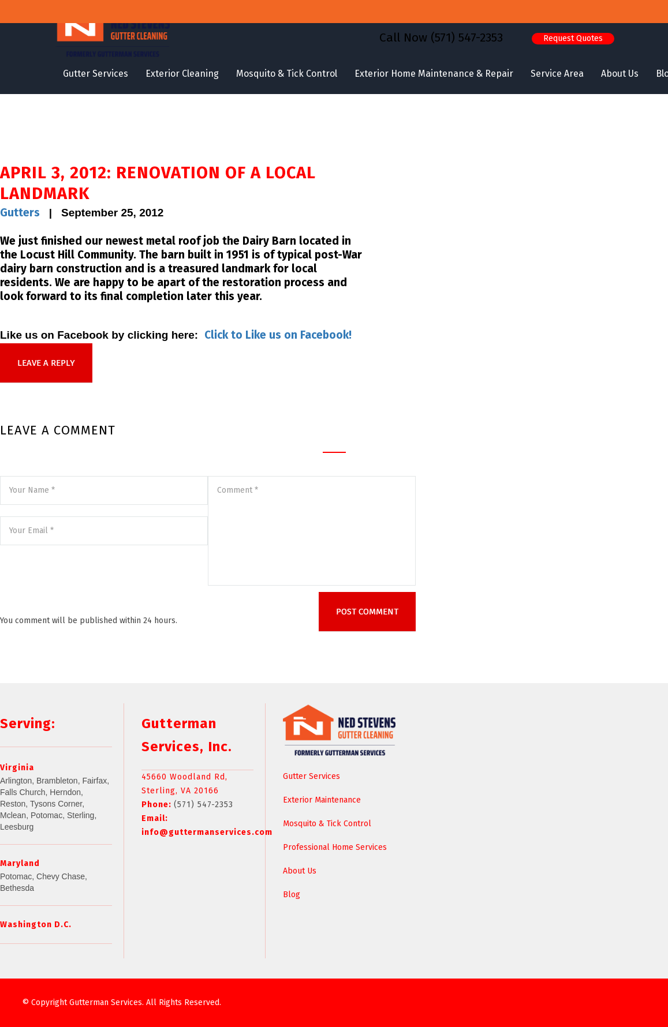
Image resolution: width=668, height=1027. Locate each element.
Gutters (20, 212)
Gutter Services (95, 73)
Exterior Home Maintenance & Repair (433, 73)
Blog (291, 894)
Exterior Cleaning (182, 73)
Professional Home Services (335, 847)
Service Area (557, 73)
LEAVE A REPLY (46, 363)
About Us (620, 73)
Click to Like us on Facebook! (278, 335)
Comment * (312, 531)
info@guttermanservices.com (207, 832)
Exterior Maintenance (322, 800)
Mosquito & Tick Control (286, 73)
